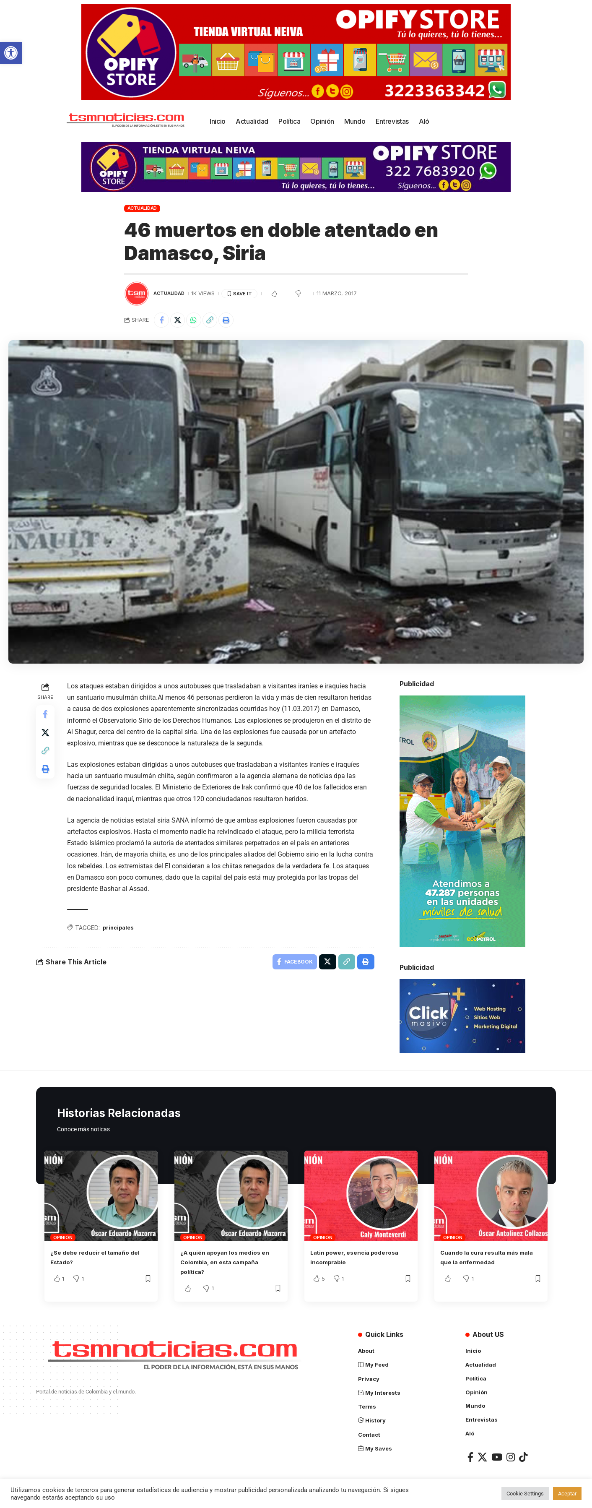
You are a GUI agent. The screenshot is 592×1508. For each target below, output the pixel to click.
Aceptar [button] (567, 1493)
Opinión (62, 1239)
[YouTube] (496, 1456)
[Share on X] (180, 321)
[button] (11, 53)
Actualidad (142, 208)
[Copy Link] (216, 321)
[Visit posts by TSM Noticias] (136, 293)
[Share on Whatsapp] (198, 321)
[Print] (234, 321)
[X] (482, 1456)
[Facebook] (470, 1456)
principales (121, 930)
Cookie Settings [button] (525, 1493)
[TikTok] (523, 1456)
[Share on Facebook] (162, 321)
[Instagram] (510, 1456)
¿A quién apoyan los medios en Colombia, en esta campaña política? (226, 1263)
